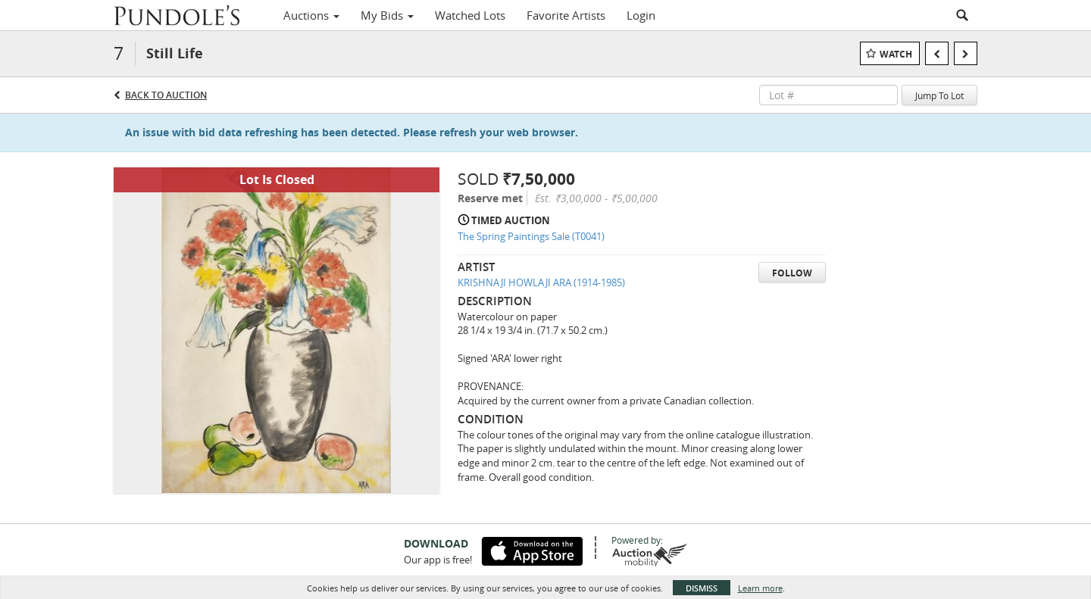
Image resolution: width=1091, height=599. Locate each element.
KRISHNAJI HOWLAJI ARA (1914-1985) (541, 282)
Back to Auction (166, 95)
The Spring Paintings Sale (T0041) (531, 236)
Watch (896, 54)
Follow (792, 273)
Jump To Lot (939, 95)
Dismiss (701, 588)
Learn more (760, 588)
